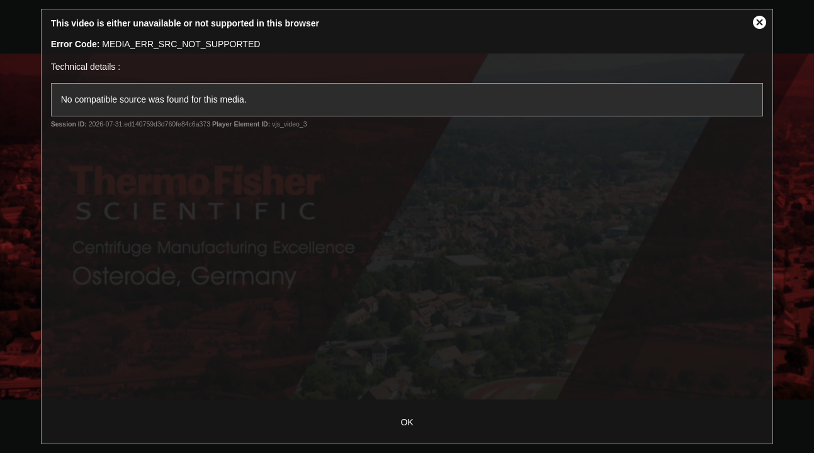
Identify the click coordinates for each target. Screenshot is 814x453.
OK (406, 422)
